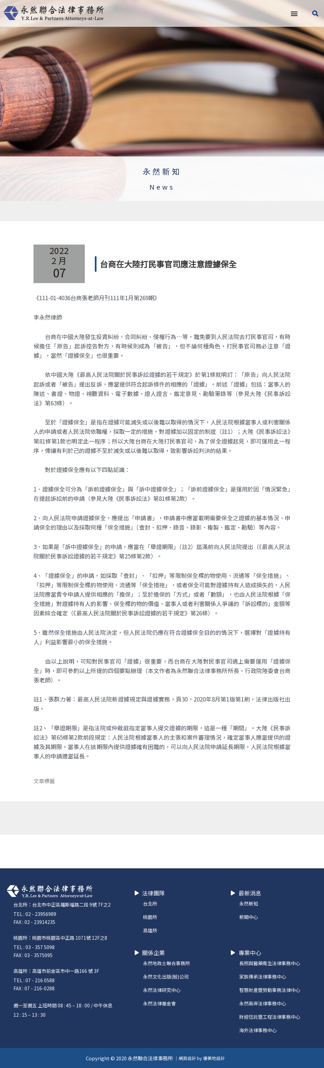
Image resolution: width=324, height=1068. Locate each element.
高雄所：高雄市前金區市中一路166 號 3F (56, 970)
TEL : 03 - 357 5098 (34, 947)
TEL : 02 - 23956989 (34, 914)
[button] (294, 13)
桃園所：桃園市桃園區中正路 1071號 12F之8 (60, 937)
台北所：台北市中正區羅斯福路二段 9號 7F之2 (62, 904)
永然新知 (162, 171)
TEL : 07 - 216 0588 (34, 980)
